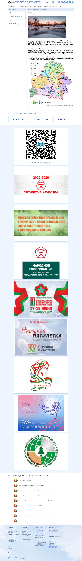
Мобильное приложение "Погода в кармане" (13, 546)
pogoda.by (19, 120)
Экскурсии (68, 6)
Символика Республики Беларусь (22, 481)
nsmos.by (63, 120)
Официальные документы (47, 6)
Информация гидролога (15, 16)
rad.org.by (41, 120)
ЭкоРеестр (10, 552)
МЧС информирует (39, 537)
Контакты (56, 6)
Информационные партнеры (41, 532)
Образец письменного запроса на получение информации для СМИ (39, 534)
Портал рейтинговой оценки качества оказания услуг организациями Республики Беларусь (34, 501)
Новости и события (39, 530)
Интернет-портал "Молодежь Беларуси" (23, 521)
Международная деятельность (11, 544)
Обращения (62, 6)
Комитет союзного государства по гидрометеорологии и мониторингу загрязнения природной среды (36, 516)
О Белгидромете (12, 6)
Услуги (32, 6)
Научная (10, 548)
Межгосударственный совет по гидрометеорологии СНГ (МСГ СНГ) (29, 506)
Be (46, 2)
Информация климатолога (16, 20)
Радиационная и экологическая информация (16, 24)
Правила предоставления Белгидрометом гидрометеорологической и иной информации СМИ (40, 544)
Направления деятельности (23, 6)
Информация (12, 9)
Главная (29, 9)
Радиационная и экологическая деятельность (14, 537)
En (47, 2)
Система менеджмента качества (26, 543)
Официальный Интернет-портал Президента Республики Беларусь (29, 496)
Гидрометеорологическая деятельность (13, 535)
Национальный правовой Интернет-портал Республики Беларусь (29, 486)
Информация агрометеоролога (17, 12)
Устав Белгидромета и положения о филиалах (26, 535)
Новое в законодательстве (40, 539)
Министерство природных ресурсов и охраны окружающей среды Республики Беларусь (33, 491)
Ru (44, 2)
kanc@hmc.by (54, 534)
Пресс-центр (38, 6)
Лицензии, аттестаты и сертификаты (26, 537)
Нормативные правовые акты (27, 532)
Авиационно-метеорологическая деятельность (12, 540)
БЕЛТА (23, 558)
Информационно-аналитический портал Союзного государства (28, 511)
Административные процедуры (26, 540)
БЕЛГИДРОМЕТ (27, 2)
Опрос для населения (39, 540)
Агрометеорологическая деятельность (13, 532)
